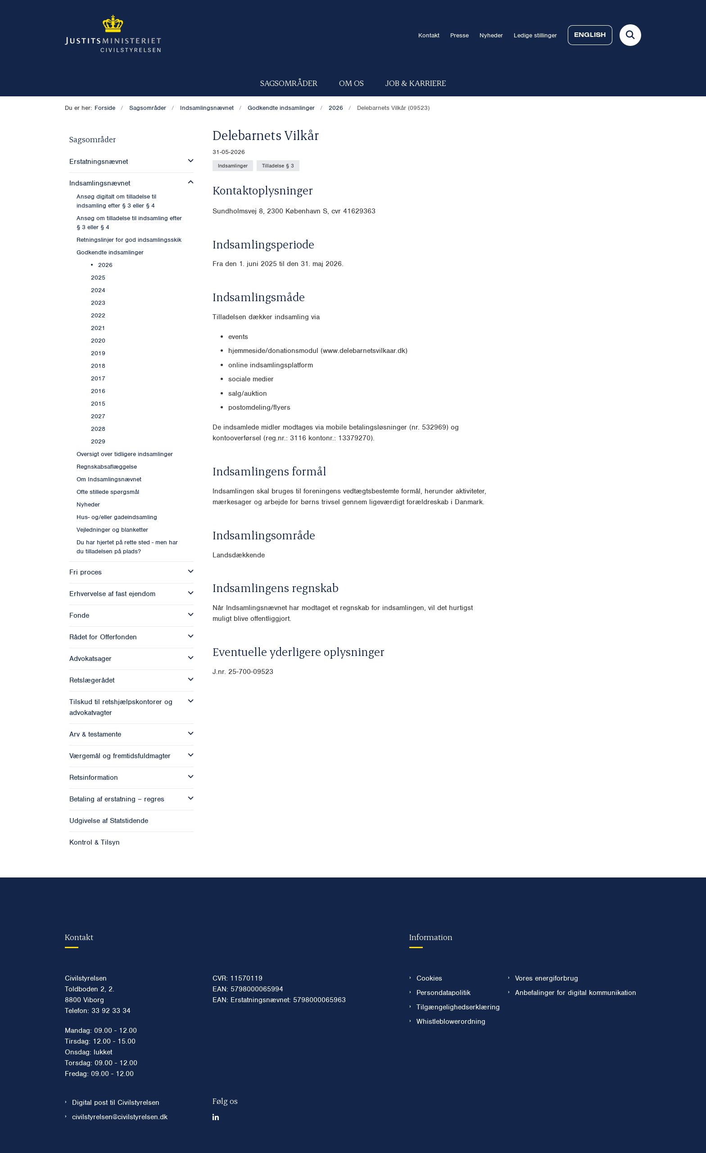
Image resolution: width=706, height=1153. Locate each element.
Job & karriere (415, 82)
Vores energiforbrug (546, 978)
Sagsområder (288, 82)
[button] (188, 160)
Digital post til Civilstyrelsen (115, 1102)
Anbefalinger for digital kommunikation (575, 992)
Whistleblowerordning (450, 1021)
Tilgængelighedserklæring (454, 1007)
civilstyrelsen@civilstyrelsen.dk (119, 1116)
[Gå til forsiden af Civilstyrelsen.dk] (113, 35)
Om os (351, 82)
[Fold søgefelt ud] (630, 35)
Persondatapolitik (443, 992)
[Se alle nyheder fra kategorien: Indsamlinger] (233, 165)
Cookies (429, 978)
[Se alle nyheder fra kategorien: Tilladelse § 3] (278, 165)
